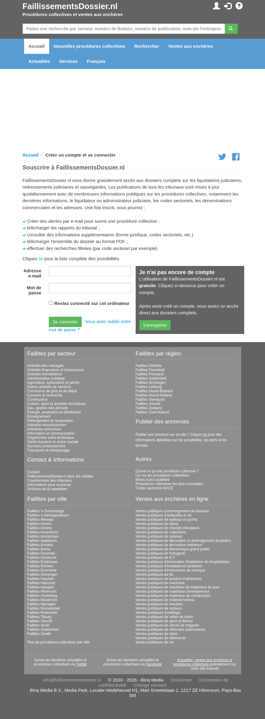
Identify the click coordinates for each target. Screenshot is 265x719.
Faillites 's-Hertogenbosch (48, 515)
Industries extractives (44, 429)
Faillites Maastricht (42, 600)
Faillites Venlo (38, 625)
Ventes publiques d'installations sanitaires (169, 566)
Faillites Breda (38, 549)
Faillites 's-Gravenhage (45, 511)
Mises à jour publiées (153, 480)
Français (96, 61)
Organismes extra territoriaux (50, 438)
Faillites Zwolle (39, 634)
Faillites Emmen (40, 566)
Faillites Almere (39, 528)
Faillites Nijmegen (41, 604)
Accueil (37, 46)
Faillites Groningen (151, 383)
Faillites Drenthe (149, 366)
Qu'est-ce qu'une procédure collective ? (167, 471)
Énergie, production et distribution (54, 412)
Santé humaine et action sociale (53, 442)
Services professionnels (46, 446)
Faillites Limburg (149, 387)
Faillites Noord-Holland (154, 395)
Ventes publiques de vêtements (161, 638)
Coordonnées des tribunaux (49, 480)
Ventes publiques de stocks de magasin (167, 625)
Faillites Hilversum (42, 591)
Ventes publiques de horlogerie (160, 553)
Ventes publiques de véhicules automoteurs (171, 629)
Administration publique (46, 378)
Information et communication (51, 433)
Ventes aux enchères (190, 46)
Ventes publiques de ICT (155, 557)
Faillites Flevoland (150, 370)
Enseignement (39, 416)
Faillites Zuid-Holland (152, 412)
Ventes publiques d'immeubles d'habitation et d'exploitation (183, 562)
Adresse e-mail (32, 273)
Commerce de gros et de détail (52, 391)
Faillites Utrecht (148, 404)
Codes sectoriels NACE (154, 488)
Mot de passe (34, 290)
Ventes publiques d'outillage (158, 613)
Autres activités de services (49, 387)
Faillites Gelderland (151, 378)
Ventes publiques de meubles (159, 604)
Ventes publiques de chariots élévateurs (168, 528)
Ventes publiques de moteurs (159, 608)
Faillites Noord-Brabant (154, 391)
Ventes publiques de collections (161, 532)
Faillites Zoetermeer (43, 629)
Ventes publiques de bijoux (157, 524)
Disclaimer (181, 679)
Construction (37, 399)
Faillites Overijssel (150, 399)
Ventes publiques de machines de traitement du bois (177, 587)
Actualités (39, 61)
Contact (33, 472)
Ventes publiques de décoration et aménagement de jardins (183, 541)
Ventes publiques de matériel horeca (165, 600)
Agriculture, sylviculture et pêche (53, 383)
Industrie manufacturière (46, 425)
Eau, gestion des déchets (47, 408)
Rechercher (146, 46)
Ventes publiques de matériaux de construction (173, 596)
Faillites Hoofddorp (42, 596)
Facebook (154, 664)
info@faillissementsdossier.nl (72, 679)
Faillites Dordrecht (42, 557)
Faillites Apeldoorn (42, 541)
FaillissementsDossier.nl (70, 6)
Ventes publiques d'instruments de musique (170, 570)
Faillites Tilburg (39, 617)
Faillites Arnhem (40, 545)
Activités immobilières (44, 374)
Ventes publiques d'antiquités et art (164, 515)
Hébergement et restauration (50, 421)
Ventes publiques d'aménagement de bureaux (172, 511)
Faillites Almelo (39, 524)
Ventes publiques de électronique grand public (173, 549)
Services (68, 61)
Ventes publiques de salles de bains (164, 617)
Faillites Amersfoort (42, 532)
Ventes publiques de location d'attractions (169, 579)
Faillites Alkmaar (40, 519)
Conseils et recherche (44, 395)
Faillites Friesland (150, 374)
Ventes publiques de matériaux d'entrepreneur (173, 591)
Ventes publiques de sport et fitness (164, 621)
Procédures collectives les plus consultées (169, 484)
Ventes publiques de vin (155, 642)
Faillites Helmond (41, 583)
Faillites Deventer (41, 553)
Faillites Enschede (42, 570)
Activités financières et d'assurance (55, 370)
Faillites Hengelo (40, 587)
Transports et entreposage (48, 450)
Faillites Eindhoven (42, 562)
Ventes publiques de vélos (157, 634)
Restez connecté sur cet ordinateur (92, 303)
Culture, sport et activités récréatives (56, 404)
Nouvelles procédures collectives (89, 46)
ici (41, 258)
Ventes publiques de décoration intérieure (169, 545)
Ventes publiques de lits (155, 574)
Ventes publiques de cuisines (159, 536)
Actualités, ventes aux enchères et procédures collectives (202, 662)
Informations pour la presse (49, 485)
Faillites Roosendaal (43, 608)
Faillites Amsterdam (43, 536)
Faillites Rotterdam (42, 613)
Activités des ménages (45, 366)
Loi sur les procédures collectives (162, 475)
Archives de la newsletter (47, 489)
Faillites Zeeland (149, 408)
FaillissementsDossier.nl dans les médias (60, 476)
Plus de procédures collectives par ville (58, 642)
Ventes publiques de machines (160, 583)
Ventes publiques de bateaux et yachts (166, 519)
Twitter (81, 664)
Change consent (150, 685)
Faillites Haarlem (40, 579)
